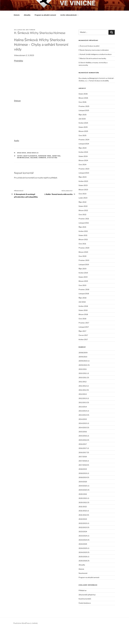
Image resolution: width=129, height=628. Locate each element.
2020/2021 (83, 494)
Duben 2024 (83, 156)
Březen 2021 (83, 239)
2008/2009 (83, 352)
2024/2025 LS (84, 548)
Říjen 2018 (82, 297)
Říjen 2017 (82, 331)
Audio (16, 140)
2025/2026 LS (84, 556)
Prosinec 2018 (84, 289)
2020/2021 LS (84, 498)
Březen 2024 (83, 160)
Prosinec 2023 (84, 168)
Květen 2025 (83, 122)
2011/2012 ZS (84, 390)
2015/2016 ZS (84, 440)
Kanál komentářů (85, 598)
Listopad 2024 (84, 143)
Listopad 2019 (84, 264)
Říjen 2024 (82, 148)
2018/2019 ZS (84, 477)
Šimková (42, 157)
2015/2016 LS (84, 435)
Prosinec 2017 (84, 322)
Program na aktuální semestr (45, 15)
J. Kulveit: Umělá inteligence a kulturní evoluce (95, 54)
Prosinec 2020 (84, 247)
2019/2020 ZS (84, 489)
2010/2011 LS (84, 373)
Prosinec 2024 (84, 139)
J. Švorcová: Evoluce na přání (89, 46)
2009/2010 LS (84, 360)
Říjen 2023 (82, 177)
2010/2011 (83, 369)
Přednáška (18, 60)
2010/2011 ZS (84, 377)
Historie (17, 15)
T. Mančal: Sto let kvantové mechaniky (92, 58)
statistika (52, 157)
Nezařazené (83, 573)
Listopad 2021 (84, 222)
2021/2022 (83, 506)
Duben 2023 (83, 185)
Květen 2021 (83, 231)
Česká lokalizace (85, 603)
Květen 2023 (83, 181)
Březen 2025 (83, 131)
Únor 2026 (82, 102)
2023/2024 (83, 531)
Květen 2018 (83, 306)
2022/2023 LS (33, 152)
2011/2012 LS (84, 385)
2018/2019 (83, 469)
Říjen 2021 (82, 227)
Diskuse (17, 100)
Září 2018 (82, 302)
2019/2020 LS (84, 485)
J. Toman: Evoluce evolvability (98, 80)
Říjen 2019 (82, 268)
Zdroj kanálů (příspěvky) (87, 594)
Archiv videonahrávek (69, 15)
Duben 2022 (83, 206)
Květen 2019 (83, 272)
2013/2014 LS (84, 410)
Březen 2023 (83, 189)
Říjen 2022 (82, 202)
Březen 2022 (83, 210)
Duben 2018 (83, 310)
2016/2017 (83, 444)
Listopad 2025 (84, 110)
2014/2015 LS (84, 423)
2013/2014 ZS (84, 415)
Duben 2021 (83, 235)
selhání (34, 157)
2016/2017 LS (84, 448)
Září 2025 (82, 118)
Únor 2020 (82, 256)
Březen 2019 (83, 281)
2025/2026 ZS (84, 560)
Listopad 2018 (84, 293)
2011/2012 (82, 381)
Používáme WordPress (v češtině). (25, 623)
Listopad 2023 (84, 172)
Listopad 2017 (84, 327)
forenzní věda (44, 155)
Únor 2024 (82, 164)
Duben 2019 (83, 277)
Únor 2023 (82, 193)
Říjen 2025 (82, 114)
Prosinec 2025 (84, 106)
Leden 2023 (83, 197)
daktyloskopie (30, 155)
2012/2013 (83, 394)
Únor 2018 (82, 318)
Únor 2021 (82, 243)
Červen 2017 (83, 335)
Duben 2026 (83, 93)
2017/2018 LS (84, 460)
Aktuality (27, 15)
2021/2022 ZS (84, 515)
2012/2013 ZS (84, 402)
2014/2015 (83, 419)
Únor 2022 (82, 214)
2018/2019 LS (84, 473)
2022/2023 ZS (84, 527)
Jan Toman (30, 29)
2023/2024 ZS (84, 539)
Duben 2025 (83, 127)
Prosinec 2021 (84, 218)
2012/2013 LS (84, 398)
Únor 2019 (82, 285)
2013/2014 (83, 406)
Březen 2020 (83, 252)
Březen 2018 (83, 314)
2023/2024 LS (84, 535)
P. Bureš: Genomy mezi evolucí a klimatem (94, 50)
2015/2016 (83, 431)
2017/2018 (83, 456)
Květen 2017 (83, 339)
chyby (19, 155)
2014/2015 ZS (84, 427)
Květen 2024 (83, 152)
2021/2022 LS (84, 510)
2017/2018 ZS (84, 465)
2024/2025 (83, 544)
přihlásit (53, 177)
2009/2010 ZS (84, 365)
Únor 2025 (82, 135)
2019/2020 (83, 481)
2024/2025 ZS (84, 552)
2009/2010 (83, 356)
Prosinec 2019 (84, 260)
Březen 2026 (83, 98)
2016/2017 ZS (84, 452)
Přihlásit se (82, 590)
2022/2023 (21, 152)
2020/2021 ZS (84, 502)
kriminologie (23, 157)
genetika (56, 155)
